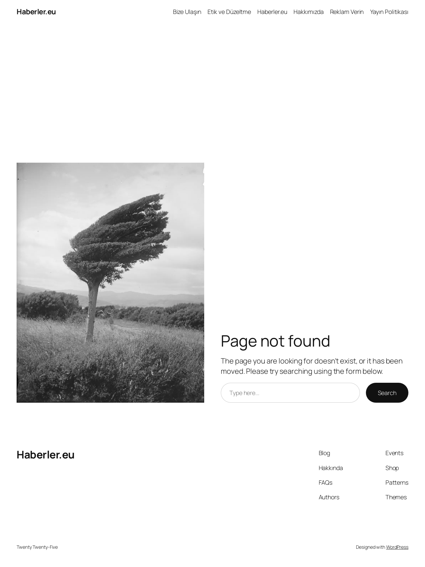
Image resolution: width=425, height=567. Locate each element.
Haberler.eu (36, 12)
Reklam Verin (347, 12)
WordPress (397, 547)
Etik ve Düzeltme (229, 12)
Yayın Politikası (389, 12)
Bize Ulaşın (187, 12)
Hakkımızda (308, 12)
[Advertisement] (212, 92)
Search (387, 393)
